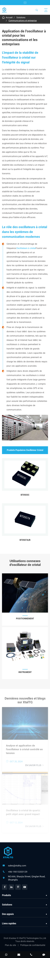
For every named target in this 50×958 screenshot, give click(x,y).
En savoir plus (34, 764)
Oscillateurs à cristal (26, 248)
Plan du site (10, 945)
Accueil (9, 17)
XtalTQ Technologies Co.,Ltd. (32, 938)
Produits (6, 895)
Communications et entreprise (23, 20)
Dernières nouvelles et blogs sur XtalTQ (25, 701)
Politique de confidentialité (32, 945)
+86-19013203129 (17, 871)
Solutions (20, 17)
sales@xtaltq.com (17, 865)
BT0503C (25, 495)
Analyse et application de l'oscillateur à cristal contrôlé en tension (24, 748)
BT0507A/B (25, 540)
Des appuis (8, 914)
